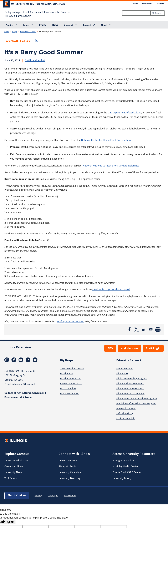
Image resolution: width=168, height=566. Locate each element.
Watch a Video (68, 388)
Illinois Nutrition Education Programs (136, 398)
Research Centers (126, 408)
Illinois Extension (18, 16)
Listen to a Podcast (71, 383)
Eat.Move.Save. (124, 368)
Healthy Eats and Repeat (70, 321)
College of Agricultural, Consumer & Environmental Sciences (37, 12)
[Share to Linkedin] (144, 329)
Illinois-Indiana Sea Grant (130, 383)
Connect (68, 25)
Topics (9, 25)
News (55, 25)
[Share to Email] (151, 329)
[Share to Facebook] (129, 329)
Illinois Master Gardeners (130, 388)
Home (6, 31)
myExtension (129, 348)
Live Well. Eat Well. (28, 31)
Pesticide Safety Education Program (136, 403)
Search (158, 13)
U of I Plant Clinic (125, 418)
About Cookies (17, 495)
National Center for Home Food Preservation (106, 140)
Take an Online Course (72, 368)
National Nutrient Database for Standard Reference (111, 166)
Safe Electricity (124, 413)
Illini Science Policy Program (131, 378)
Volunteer (147, 3)
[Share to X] (136, 329)
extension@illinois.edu (24, 384)
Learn (26, 25)
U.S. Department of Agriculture (124, 112)
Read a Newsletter (70, 378)
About (104, 25)
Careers (160, 3)
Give (135, 3)
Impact (87, 25)
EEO (110, 348)
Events (42, 25)
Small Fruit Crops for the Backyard (111, 289)
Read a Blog (66, 373)
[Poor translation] (10, 522)
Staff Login (153, 348)
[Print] (158, 329)
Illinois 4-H (122, 373)
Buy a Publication (69, 393)
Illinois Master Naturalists (130, 393)
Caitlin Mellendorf (35, 60)
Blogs (14, 31)
